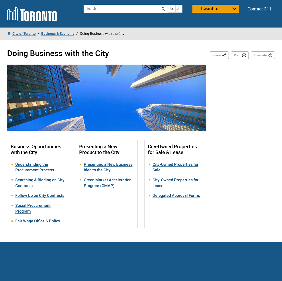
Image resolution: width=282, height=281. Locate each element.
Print (237, 55)
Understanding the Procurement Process (34, 167)
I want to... (211, 9)
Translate (260, 55)
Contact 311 (259, 9)
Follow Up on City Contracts (39, 195)
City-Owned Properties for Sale (175, 167)
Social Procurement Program (33, 208)
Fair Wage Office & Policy (37, 221)
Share (221, 55)
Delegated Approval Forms (176, 195)
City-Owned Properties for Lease (175, 182)
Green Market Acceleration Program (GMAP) (107, 182)
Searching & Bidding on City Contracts (40, 182)
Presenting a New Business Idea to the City (108, 167)
